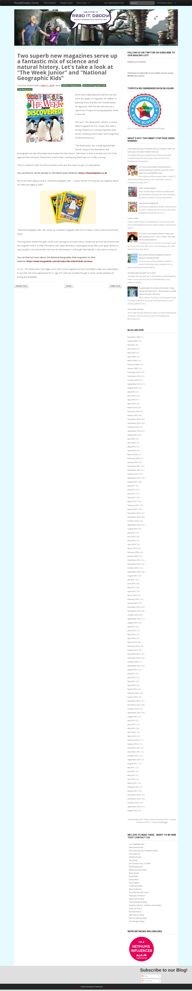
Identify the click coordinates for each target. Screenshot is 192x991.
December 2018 (134, 419)
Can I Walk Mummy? (136, 844)
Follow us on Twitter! (137, 62)
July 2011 (131, 767)
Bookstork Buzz (135, 912)
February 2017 (133, 505)
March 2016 (132, 548)
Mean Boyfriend (135, 889)
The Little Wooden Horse (139, 892)
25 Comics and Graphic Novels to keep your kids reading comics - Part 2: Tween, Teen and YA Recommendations (157, 236)
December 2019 (134, 372)
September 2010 (134, 806)
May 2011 (132, 775)
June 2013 (132, 677)
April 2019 (132, 403)
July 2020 (131, 345)
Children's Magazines (71, 85)
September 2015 (134, 572)
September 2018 (134, 431)
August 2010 (133, 810)
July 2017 (131, 486)
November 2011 (134, 752)
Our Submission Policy (114, 3)
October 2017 (133, 474)
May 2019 (132, 400)
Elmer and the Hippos (147, 188)
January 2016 (133, 556)
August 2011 (133, 763)
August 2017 (133, 482)
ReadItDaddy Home (26, 2)
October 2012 (133, 709)
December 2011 (134, 748)
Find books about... (166, 3)
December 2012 (134, 701)
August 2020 (133, 341)
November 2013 (134, 658)
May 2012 (132, 728)
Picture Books (50, 3)
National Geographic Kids (94, 85)
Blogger (164, 822)
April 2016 (132, 544)
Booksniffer (133, 876)
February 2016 (133, 552)
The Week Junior (25, 89)
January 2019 (133, 415)
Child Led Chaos (135, 908)
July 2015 (131, 580)
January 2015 (133, 603)
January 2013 (133, 697)
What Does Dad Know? (138, 870)
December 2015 (134, 560)
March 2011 (132, 783)
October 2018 (133, 427)
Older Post (115, 286)
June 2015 (132, 583)
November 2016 (134, 517)
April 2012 (132, 732)
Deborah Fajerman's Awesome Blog (143, 850)
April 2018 (132, 450)
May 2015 (132, 587)
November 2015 (134, 564)
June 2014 (132, 630)
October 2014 (133, 615)
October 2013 (133, 662)
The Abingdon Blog (136, 921)
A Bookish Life (134, 854)
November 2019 (134, 376)
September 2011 (134, 759)
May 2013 (132, 681)
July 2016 (131, 533)
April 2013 (132, 685)
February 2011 (133, 787)
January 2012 (133, 744)
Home (68, 286)
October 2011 (133, 756)
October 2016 (133, 521)
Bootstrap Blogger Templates (113, 987)
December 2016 (134, 513)
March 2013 (132, 689)
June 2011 (132, 771)
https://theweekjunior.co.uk (92, 173)
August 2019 (133, 388)
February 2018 (133, 458)
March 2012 (132, 736)
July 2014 (131, 626)
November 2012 (134, 705)
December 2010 (134, 795)
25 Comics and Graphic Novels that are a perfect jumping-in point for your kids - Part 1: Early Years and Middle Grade (157, 170)
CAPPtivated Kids (135, 886)
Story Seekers (134, 883)
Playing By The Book (137, 895)
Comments (147, 981)
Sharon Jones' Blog (136, 899)
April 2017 (132, 497)
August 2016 (133, 529)
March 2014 (132, 642)
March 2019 (132, 407)
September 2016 (134, 525)
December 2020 (134, 337)
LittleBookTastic (135, 857)
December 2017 (134, 466)
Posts (145, 976)
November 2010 (134, 799)
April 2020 (132, 356)
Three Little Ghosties (136, 309)
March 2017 (132, 501)
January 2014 (133, 650)
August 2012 (133, 716)
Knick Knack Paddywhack (148, 203)
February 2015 (133, 599)
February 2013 (133, 693)
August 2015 (133, 576)
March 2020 (132, 360)
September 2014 (134, 619)
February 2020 (133, 364)
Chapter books (66, 3)
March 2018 (132, 454)
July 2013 (131, 673)
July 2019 (131, 392)
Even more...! (83, 3)
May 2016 (132, 540)
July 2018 (131, 439)
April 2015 (132, 591)
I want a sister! (133, 218)
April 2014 (132, 638)
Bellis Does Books (136, 847)
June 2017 (132, 490)
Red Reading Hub (136, 867)
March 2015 (132, 595)
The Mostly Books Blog (138, 902)
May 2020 (132, 353)
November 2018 (134, 423)
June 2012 (132, 724)
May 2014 (132, 634)
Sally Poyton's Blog (136, 915)
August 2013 (133, 669)
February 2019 (133, 411)
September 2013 (134, 666)
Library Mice (134, 879)
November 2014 (134, 611)
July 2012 (131, 720)
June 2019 (132, 396)
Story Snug (133, 860)
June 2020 (132, 349)
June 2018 (132, 443)
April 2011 (132, 779)
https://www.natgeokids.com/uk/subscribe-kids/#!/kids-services (59, 261)
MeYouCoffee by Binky (138, 918)
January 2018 (133, 462)
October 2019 (133, 380)
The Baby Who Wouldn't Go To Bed (142, 273)
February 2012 (133, 740)
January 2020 (133, 368)
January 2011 (133, 791)
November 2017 (134, 470)
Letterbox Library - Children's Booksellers (145, 905)
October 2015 (133, 568)
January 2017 (133, 509)
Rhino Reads (134, 873)
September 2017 (134, 478)
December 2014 (134, 607)
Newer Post (21, 286)
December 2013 (134, 654)
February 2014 (133, 646)
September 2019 (134, 384)
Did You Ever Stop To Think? (140, 863)
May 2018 (132, 446)
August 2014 (133, 623)
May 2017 (132, 493)
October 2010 (133, 803)
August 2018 (133, 435)
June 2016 (132, 536)
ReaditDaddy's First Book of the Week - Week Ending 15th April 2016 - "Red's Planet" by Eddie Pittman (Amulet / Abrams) (157, 291)
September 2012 (134, 713)
